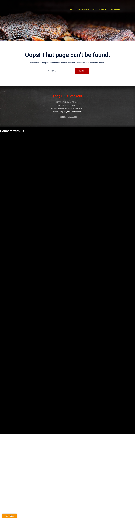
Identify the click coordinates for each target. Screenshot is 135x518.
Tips (93, 10)
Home (71, 10)
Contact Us (102, 10)
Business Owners (82, 10)
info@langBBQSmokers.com (70, 112)
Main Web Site (115, 10)
